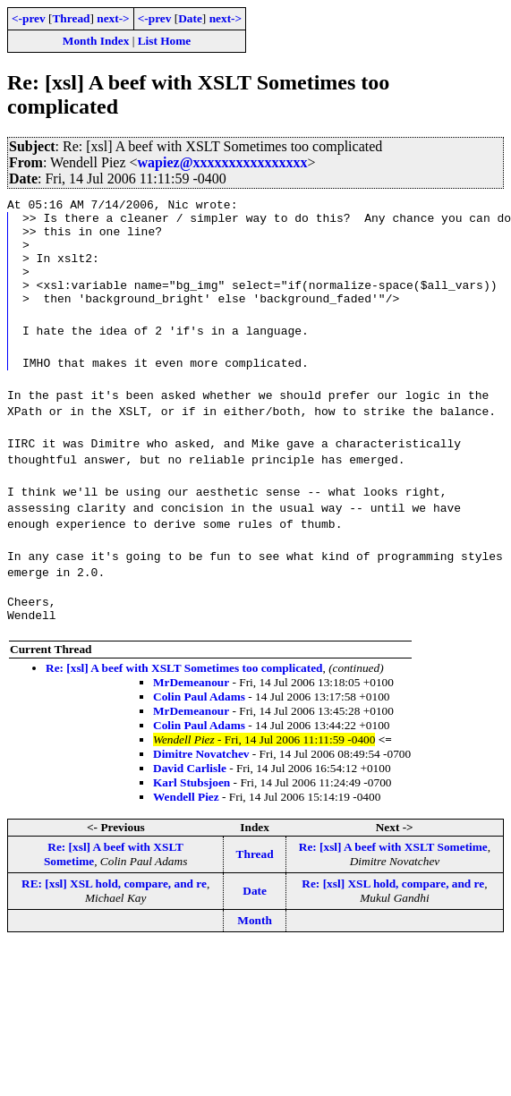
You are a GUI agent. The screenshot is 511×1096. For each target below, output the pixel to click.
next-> (113, 18)
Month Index (96, 40)
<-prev (29, 18)
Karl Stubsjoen (191, 806)
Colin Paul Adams (199, 720)
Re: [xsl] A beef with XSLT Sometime (393, 871)
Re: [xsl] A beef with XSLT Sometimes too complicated (184, 692)
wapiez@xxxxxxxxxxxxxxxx (223, 162)
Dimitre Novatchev (201, 778)
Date (190, 18)
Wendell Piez (186, 821)
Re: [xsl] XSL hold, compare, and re (393, 907)
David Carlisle (189, 792)
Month (254, 944)
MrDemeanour (191, 706)
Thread (70, 18)
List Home (165, 40)
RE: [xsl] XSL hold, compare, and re (114, 907)
